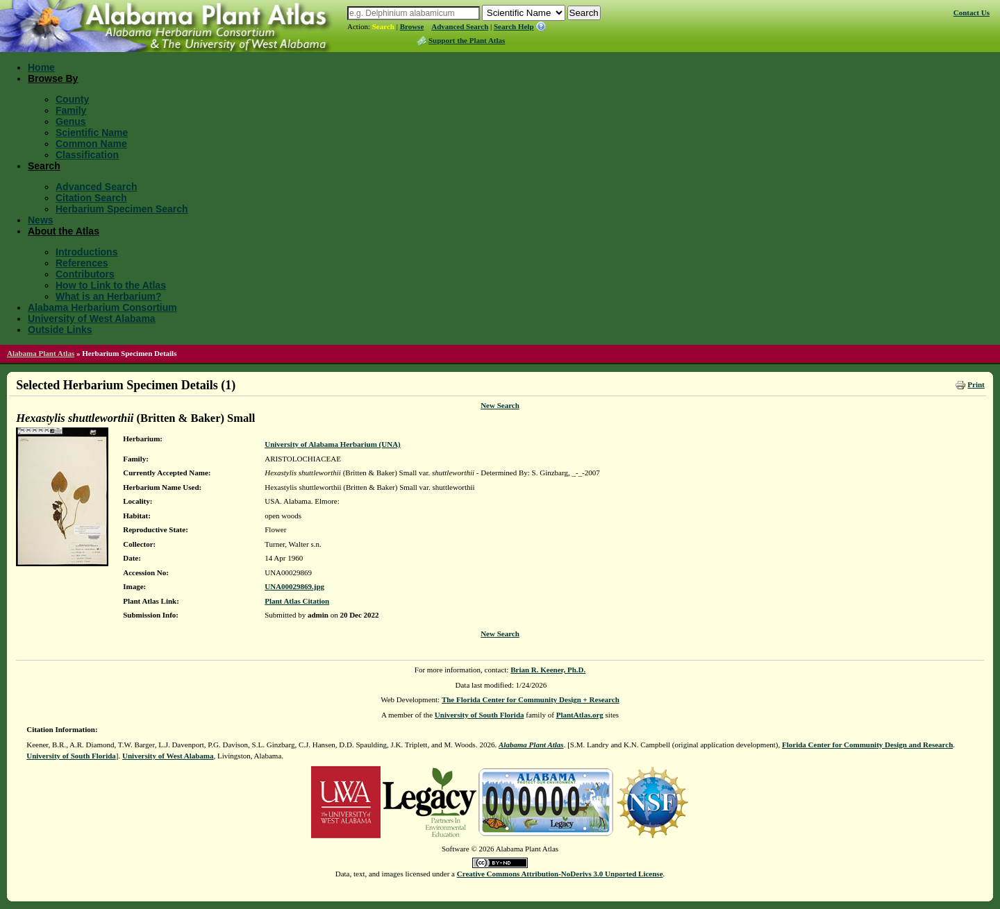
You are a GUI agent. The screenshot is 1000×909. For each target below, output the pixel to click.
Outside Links (60, 329)
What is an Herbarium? (108, 296)
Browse (412, 26)
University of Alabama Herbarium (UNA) (333, 444)
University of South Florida (479, 715)
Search (383, 26)
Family (71, 110)
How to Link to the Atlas (111, 285)
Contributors (85, 274)
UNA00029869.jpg (294, 586)
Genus (71, 121)
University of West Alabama (92, 318)
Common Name (91, 143)
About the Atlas (63, 231)
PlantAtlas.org (579, 715)
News (40, 220)
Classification (87, 154)
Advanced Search (459, 26)
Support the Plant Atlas (466, 40)
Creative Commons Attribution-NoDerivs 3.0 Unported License (560, 873)
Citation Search (91, 197)
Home (41, 67)
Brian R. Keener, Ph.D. (547, 669)
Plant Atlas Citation (297, 601)
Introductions (86, 251)
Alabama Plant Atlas (40, 353)
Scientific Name (92, 132)
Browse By (53, 78)
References (82, 263)
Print (975, 384)
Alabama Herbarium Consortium (102, 307)
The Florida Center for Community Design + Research (530, 699)
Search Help (514, 26)
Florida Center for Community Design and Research (867, 744)
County (72, 99)
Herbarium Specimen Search (122, 208)
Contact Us (971, 12)
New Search (500, 405)
